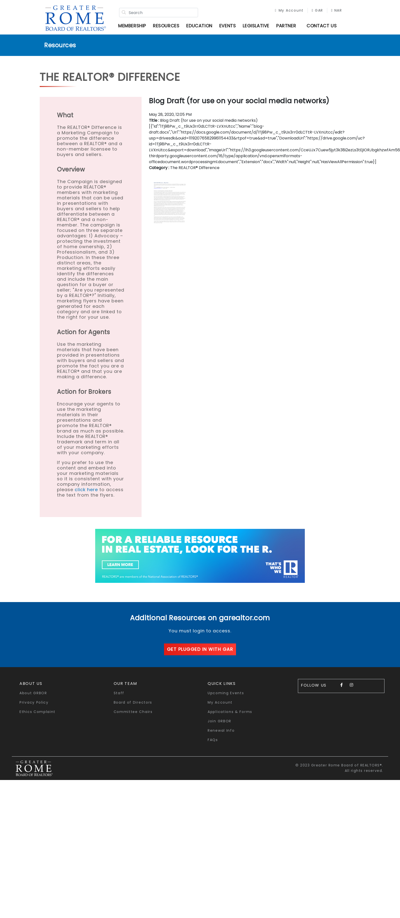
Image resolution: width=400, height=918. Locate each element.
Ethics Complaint (37, 711)
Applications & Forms (230, 711)
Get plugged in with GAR (200, 649)
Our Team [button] (125, 683)
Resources (60, 45)
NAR (336, 10)
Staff (119, 693)
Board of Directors (133, 702)
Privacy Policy (34, 702)
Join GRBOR (219, 721)
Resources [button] (166, 26)
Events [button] (227, 26)
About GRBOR (33, 693)
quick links (222, 683)
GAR (317, 10)
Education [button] (199, 26)
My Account (289, 10)
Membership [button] (132, 26)
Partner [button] (286, 26)
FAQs (213, 739)
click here (86, 489)
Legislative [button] (256, 26)
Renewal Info (221, 730)
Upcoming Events (226, 693)
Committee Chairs (133, 711)
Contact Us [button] (322, 26)
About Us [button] (30, 683)
